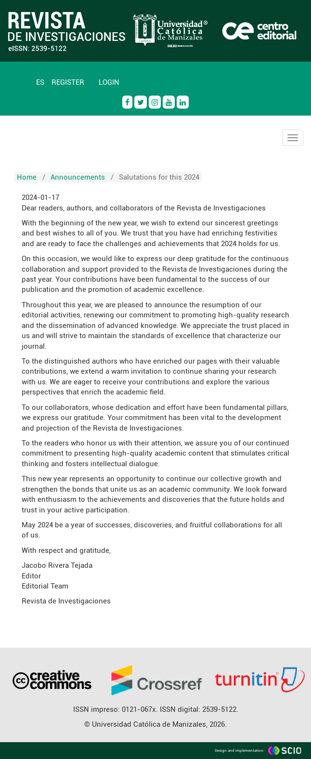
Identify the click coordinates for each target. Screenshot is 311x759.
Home (27, 177)
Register (68, 82)
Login (109, 82)
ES (40, 82)
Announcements (78, 177)
